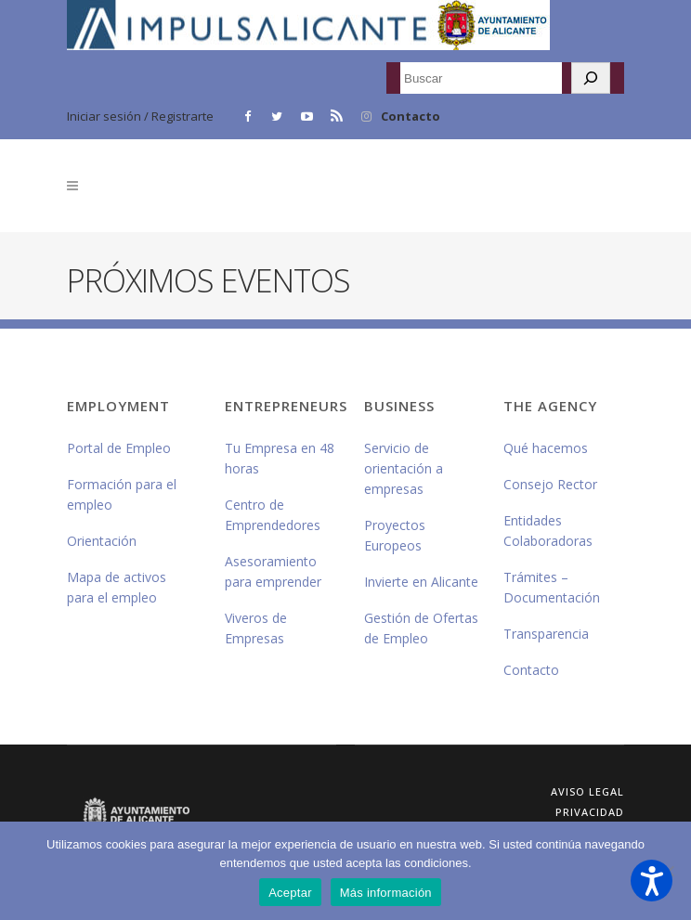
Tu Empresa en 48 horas (279, 458)
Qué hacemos (545, 448)
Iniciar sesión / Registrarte (140, 116)
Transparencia (546, 633)
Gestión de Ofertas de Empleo (421, 628)
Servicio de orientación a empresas (403, 468)
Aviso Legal (587, 791)
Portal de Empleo (119, 448)
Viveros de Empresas (256, 628)
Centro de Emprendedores (272, 515)
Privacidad (589, 812)
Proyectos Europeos (394, 535)
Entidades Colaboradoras (548, 531)
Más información (386, 893)
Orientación (102, 541)
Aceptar (290, 893)
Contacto (410, 116)
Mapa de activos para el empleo (116, 587)
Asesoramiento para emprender (273, 571)
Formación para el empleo (121, 494)
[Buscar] (590, 78)
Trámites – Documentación (551, 587)
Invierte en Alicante (421, 581)
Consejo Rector (550, 484)
